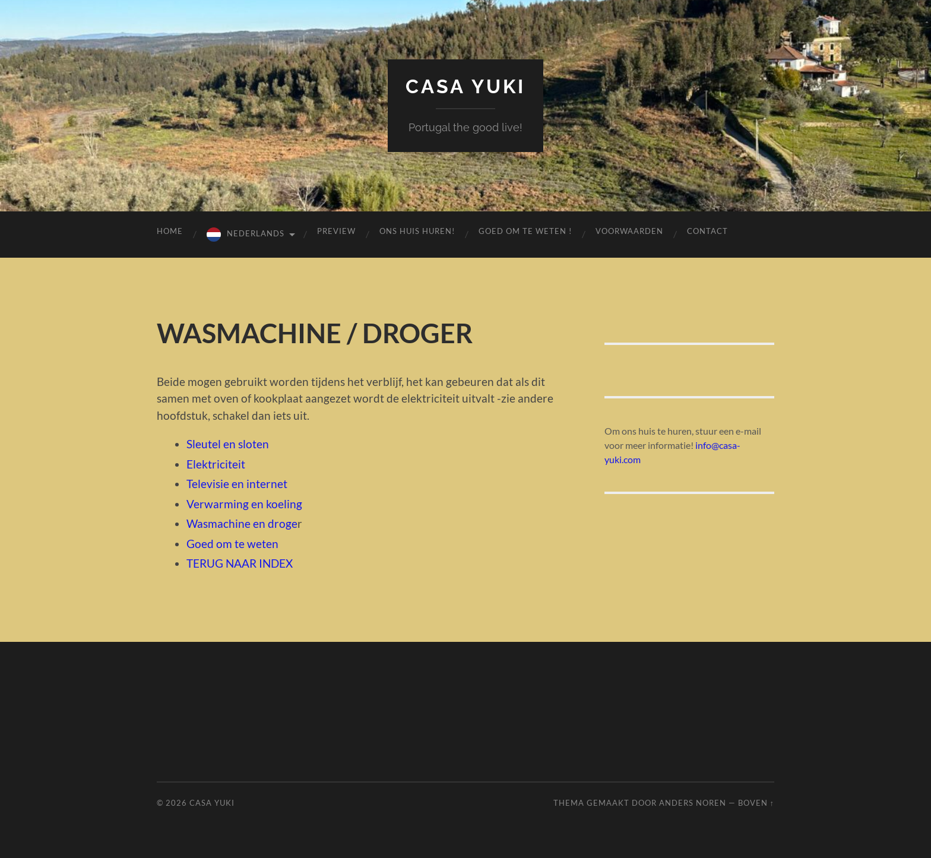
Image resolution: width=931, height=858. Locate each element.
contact (707, 231)
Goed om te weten (232, 543)
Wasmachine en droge (241, 523)
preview (336, 231)
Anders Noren (692, 803)
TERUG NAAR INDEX (239, 563)
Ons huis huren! (417, 231)
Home (170, 231)
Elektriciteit (215, 464)
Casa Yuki (465, 86)
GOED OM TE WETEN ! (525, 231)
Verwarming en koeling (244, 504)
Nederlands (255, 233)
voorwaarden (629, 231)
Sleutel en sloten (227, 444)
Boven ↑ (756, 803)
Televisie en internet (236, 483)
